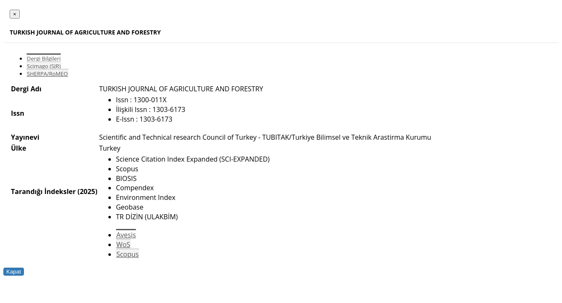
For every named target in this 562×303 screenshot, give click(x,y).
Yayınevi (25, 137)
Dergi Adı (26, 88)
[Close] (15, 14)
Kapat (13, 271)
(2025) (87, 191)
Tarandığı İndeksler (43, 191)
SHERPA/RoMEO (47, 73)
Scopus (127, 254)
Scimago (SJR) (43, 66)
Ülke (18, 148)
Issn (17, 113)
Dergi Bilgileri (43, 58)
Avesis (126, 234)
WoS (123, 244)
